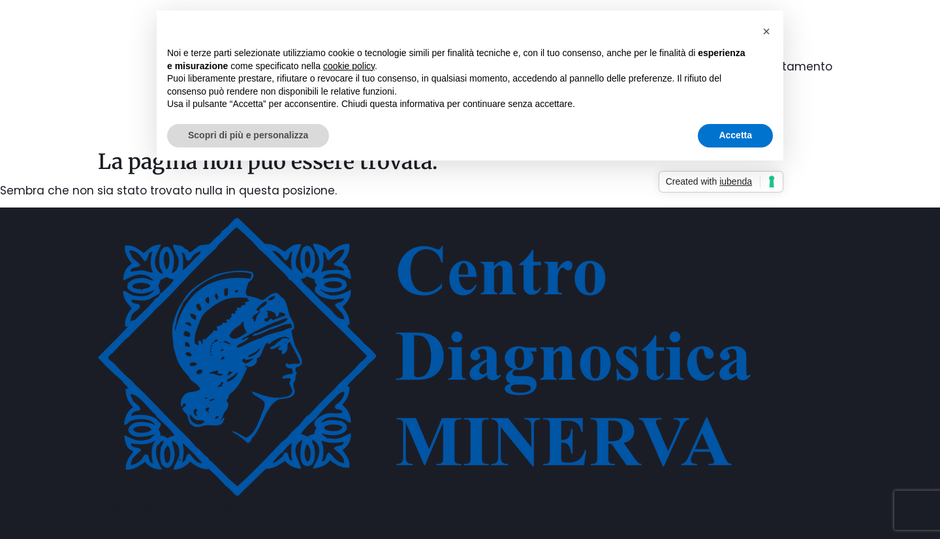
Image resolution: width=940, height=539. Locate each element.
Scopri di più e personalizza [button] (248, 135)
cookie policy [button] (349, 66)
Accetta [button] (735, 135)
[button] (766, 31)
